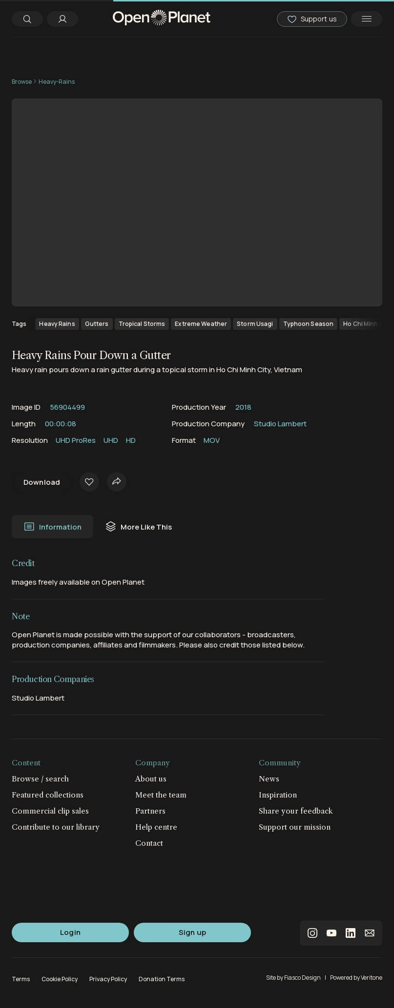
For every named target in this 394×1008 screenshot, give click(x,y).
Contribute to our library (56, 827)
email (369, 933)
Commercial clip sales (50, 811)
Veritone (371, 977)
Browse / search (40, 778)
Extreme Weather (201, 324)
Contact (149, 843)
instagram (312, 933)
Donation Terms (162, 979)
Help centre (156, 827)
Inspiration (278, 794)
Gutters (97, 324)
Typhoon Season (308, 324)
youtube (331, 933)
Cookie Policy (59, 979)
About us (150, 778)
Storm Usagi (255, 324)
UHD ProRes (76, 440)
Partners (150, 811)
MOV (212, 440)
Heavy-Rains (57, 81)
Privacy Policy (108, 979)
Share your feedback (296, 811)
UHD (111, 440)
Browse (22, 81)
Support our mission (295, 827)
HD (131, 440)
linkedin (350, 933)
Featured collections (47, 794)
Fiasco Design (302, 977)
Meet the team (161, 794)
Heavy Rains (57, 324)
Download (41, 482)
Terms (21, 979)
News (269, 778)
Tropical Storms (142, 324)
